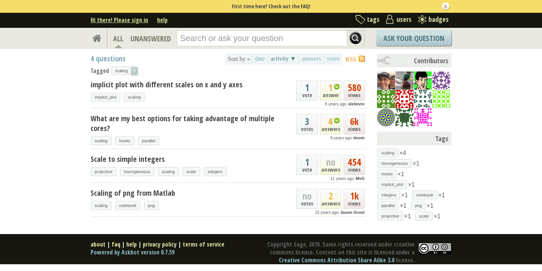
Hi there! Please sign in (119, 20)
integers (215, 171)
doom (359, 138)
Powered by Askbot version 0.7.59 (132, 252)
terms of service (203, 244)
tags (373, 19)
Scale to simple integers (128, 159)
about (98, 244)
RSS (350, 59)
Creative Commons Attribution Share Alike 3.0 (336, 260)
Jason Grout (352, 212)
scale (191, 171)
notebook (127, 205)
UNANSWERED (150, 38)
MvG (360, 178)
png (151, 205)
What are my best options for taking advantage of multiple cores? (182, 123)
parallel (148, 141)
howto (124, 141)
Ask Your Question (413, 38)
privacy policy (160, 244)
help (162, 20)
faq (116, 244)
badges (438, 19)
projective (103, 171)
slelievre (356, 104)
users (404, 19)
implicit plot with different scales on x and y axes (166, 84)
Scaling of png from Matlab (133, 193)
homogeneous (137, 171)
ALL (118, 38)
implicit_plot (105, 97)
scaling (134, 97)
